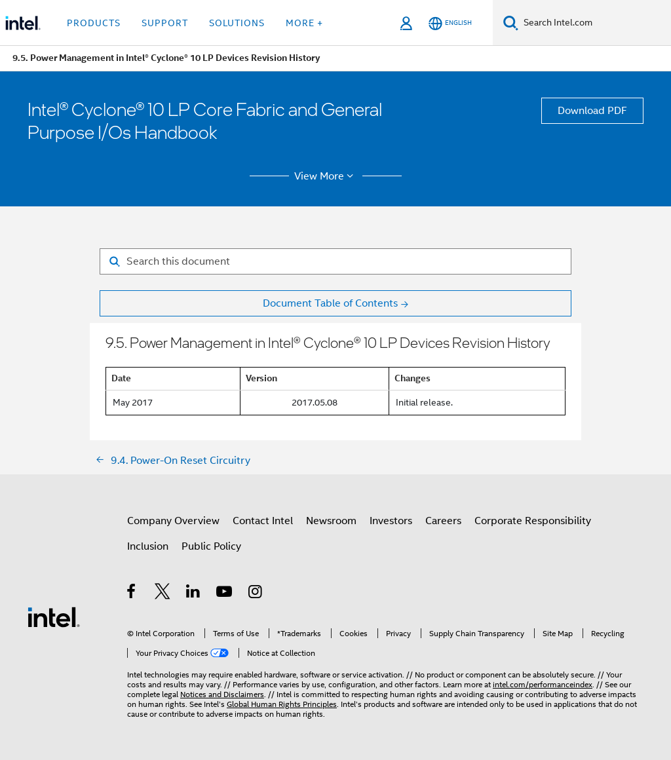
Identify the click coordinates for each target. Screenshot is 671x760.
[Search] (510, 22)
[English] (450, 23)
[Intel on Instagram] (256, 593)
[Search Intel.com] (594, 23)
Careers (443, 520)
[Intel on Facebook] (132, 593)
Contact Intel (263, 520)
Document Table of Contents (330, 303)
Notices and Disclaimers (222, 694)
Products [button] (94, 23)
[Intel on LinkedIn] (193, 593)
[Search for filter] (335, 261)
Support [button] (165, 23)
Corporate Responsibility (532, 520)
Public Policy (211, 546)
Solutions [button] (237, 23)
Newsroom (331, 520)
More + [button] (304, 23)
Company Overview (173, 520)
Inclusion (147, 546)
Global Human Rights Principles (282, 704)
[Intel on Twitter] (163, 593)
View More (326, 176)
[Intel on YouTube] (225, 593)
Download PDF (592, 110)
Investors (391, 520)
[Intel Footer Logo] (54, 616)
